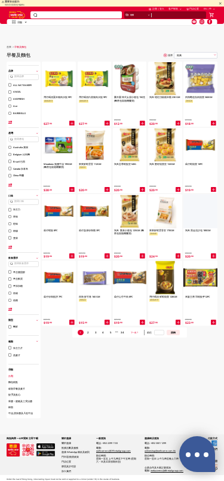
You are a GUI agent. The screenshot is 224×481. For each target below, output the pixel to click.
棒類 (10, 407)
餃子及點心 (14, 394)
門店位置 (193, 12)
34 (122, 332)
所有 (10, 376)
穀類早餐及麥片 (16, 388)
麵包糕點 (13, 382)
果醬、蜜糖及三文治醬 (20, 401)
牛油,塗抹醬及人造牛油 (20, 413)
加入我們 (66, 471)
